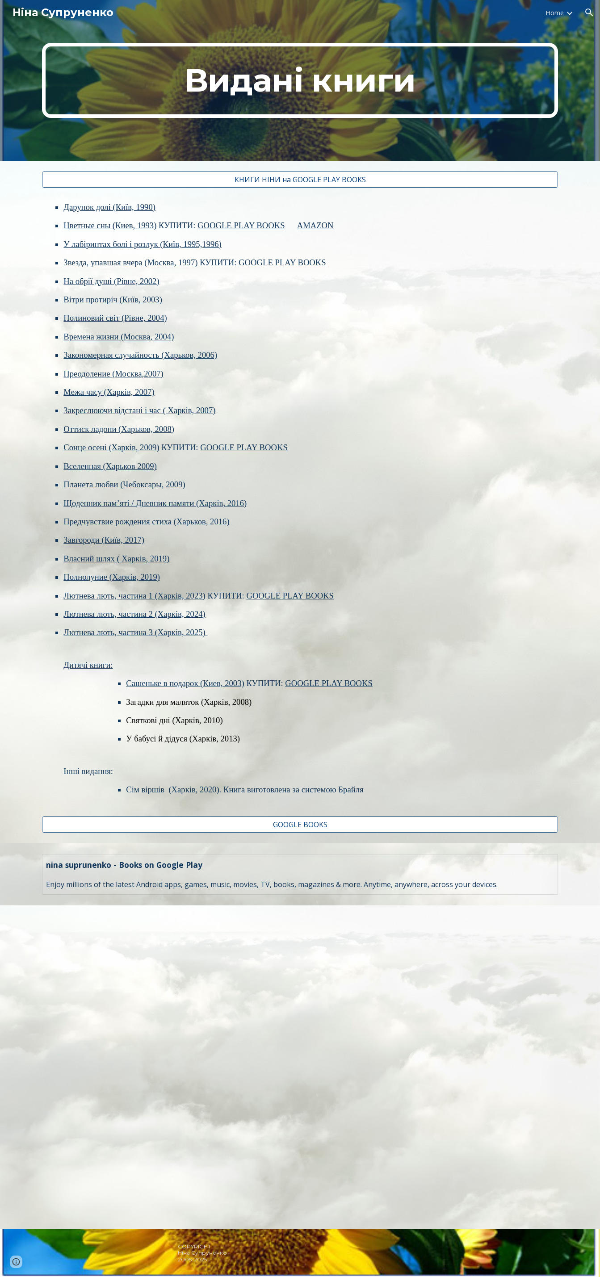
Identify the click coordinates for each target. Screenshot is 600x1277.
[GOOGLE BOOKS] (299, 824)
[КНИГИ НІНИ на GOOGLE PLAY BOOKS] (299, 179)
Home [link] (554, 12)
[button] (589, 12)
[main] (300, 80)
